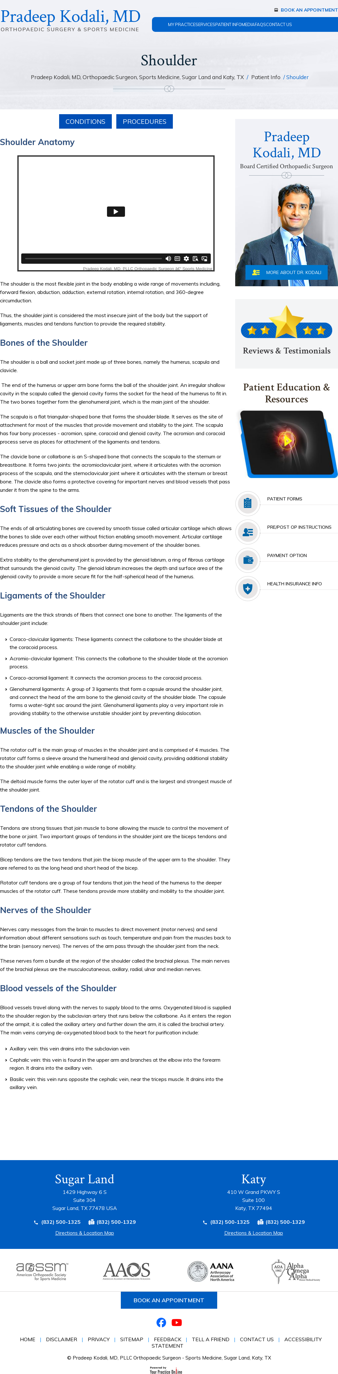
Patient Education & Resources (286, 393)
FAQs (260, 24)
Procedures (144, 121)
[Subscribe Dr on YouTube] (177, 1322)
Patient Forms (284, 499)
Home (160, 20)
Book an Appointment (169, 1300)
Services (205, 24)
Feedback (167, 1339)
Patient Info (228, 24)
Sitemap (131, 1339)
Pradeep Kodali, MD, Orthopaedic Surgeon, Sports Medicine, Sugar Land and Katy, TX (138, 77)
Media (248, 24)
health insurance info (294, 584)
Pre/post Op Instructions (299, 527)
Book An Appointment (309, 10)
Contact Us (279, 24)
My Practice (181, 24)
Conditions (85, 121)
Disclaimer (61, 1339)
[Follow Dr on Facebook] (161, 1322)
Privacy (99, 1339)
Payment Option (287, 555)
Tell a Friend (210, 1339)
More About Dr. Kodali (293, 272)
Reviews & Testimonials (287, 351)
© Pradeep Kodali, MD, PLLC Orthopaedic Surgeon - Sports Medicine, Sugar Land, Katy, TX (169, 1358)
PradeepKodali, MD (286, 149)
